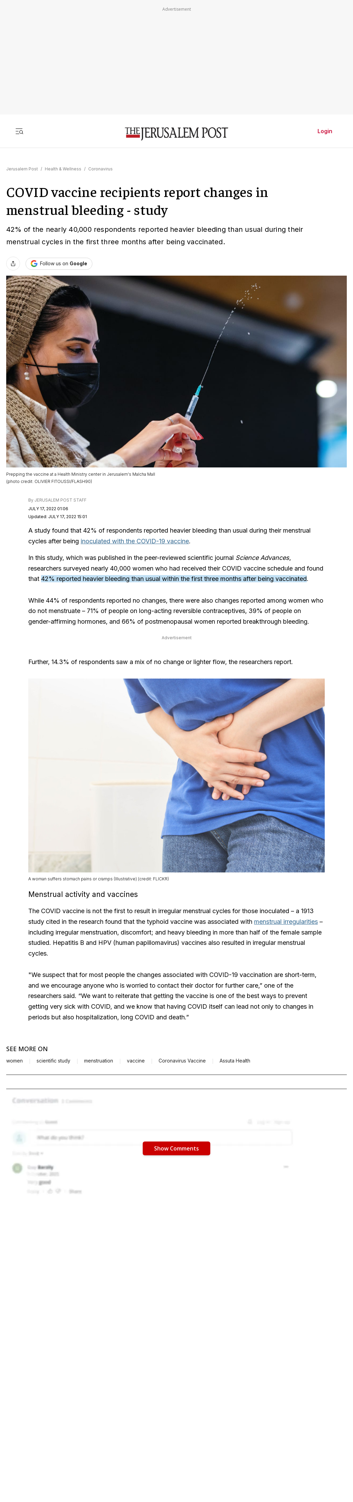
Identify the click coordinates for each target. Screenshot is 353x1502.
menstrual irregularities (286, 921)
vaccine (136, 1061)
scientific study (53, 1061)
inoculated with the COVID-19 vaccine (135, 541)
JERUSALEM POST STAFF (60, 500)
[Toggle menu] (19, 131)
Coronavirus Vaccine (182, 1061)
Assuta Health (235, 1061)
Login (324, 131)
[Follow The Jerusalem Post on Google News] (59, 264)
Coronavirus (100, 168)
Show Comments (176, 1148)
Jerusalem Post (22, 168)
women (14, 1061)
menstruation (98, 1061)
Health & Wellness (63, 168)
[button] (176, 1148)
